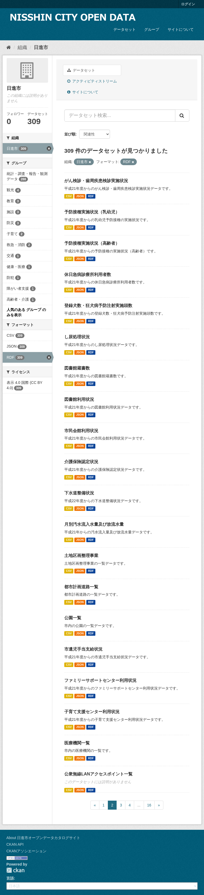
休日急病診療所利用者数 (87, 274)
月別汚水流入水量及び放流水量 (94, 524)
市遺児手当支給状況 (83, 649)
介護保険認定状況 (81, 461)
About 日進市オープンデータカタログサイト (43, 838)
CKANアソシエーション (26, 851)
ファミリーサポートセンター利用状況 (100, 680)
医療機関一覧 (77, 743)
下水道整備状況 (79, 493)
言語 (10, 878)
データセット (124, 29)
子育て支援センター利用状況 (92, 711)
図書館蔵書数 (77, 368)
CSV (69, 196)
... (139, 805)
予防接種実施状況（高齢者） (92, 243)
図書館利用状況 (79, 399)
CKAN (15, 870)
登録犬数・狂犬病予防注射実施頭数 (98, 305)
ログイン (188, 4)
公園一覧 (72, 618)
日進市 (41, 47)
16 (149, 805)
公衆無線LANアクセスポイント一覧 (98, 774)
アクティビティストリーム (92, 81)
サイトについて (181, 29)
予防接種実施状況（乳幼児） (92, 212)
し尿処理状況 (77, 337)
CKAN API (15, 844)
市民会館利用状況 (81, 430)
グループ (151, 29)
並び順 (69, 134)
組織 (22, 47)
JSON (80, 196)
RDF (91, 196)
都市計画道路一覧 (81, 587)
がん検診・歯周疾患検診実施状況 (96, 180)
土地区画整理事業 (81, 555)
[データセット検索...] (119, 115)
